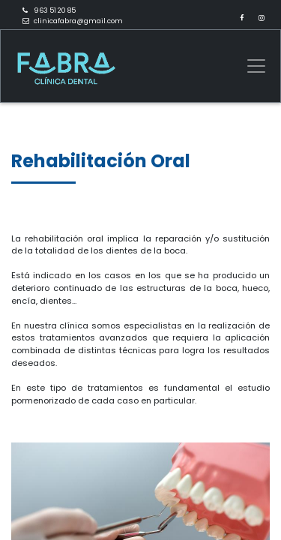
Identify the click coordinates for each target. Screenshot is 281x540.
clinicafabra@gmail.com (78, 21)
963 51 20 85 (55, 10)
